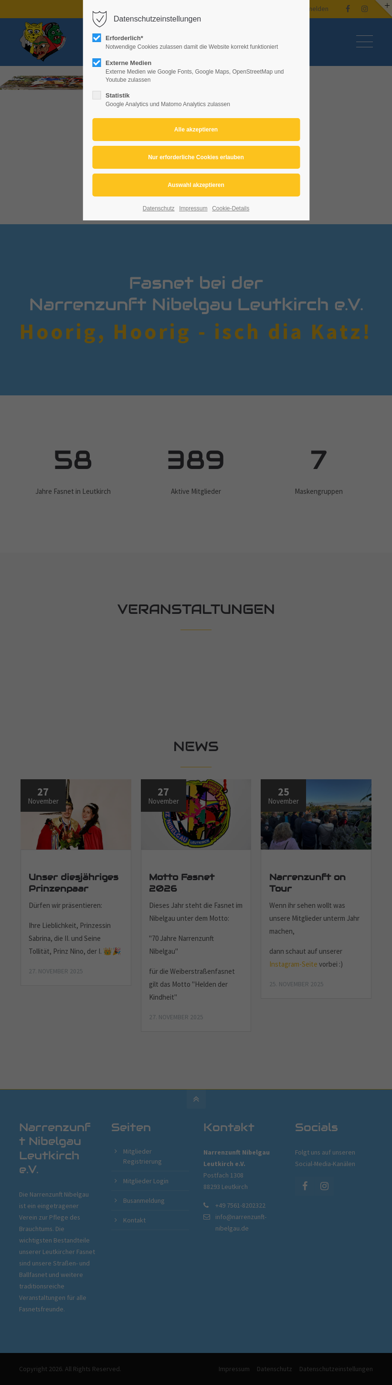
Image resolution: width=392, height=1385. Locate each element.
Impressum (193, 208)
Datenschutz (159, 208)
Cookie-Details (230, 208)
